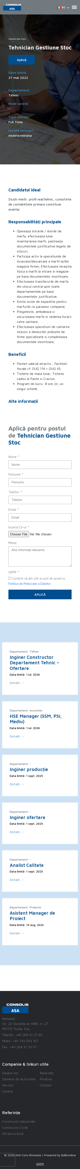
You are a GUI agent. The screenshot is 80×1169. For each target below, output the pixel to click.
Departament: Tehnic (24, 651)
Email (12, 509)
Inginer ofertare (27, 817)
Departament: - (20, 764)
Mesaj (12, 543)
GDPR (12, 572)
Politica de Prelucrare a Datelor (29, 583)
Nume (12, 457)
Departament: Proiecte (25, 907)
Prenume (14, 474)
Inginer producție (29, 769)
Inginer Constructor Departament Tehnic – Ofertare (34, 662)
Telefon (14, 492)
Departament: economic (26, 710)
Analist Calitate (27, 865)
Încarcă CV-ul (17, 527)
